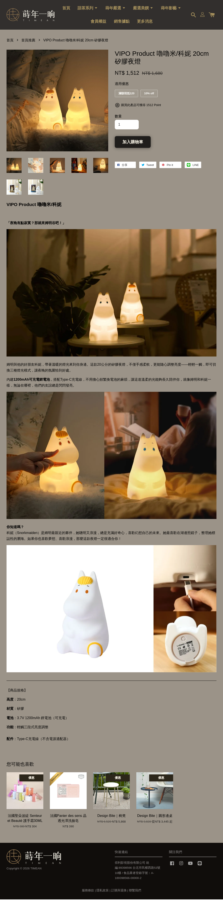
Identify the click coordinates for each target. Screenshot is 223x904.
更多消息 (145, 23)
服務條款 (88, 895)
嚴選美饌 (143, 10)
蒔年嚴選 (115, 10)
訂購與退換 (119, 895)
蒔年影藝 (171, 10)
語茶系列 (88, 10)
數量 (118, 121)
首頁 (66, 10)
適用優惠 (122, 88)
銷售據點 (122, 23)
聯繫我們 (135, 895)
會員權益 (98, 23)
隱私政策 (102, 895)
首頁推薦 (28, 44)
